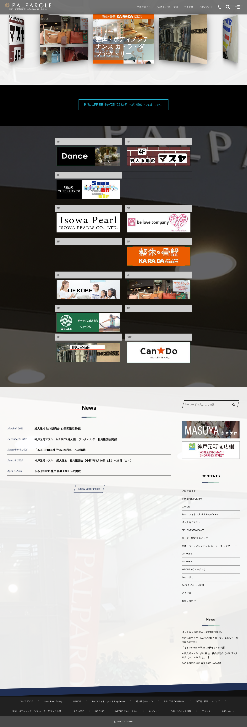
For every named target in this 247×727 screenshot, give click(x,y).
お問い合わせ (189, 601)
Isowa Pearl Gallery (192, 498)
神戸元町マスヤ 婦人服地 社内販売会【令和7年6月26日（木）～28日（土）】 (83, 464)
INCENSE (187, 561)
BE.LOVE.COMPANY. (193, 530)
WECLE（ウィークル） (194, 569)
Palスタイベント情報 (193, 585)
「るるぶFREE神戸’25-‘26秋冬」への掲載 (59, 453)
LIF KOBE (187, 553)
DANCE (186, 506)
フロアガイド (189, 491)
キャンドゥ (188, 577)
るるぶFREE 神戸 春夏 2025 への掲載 (57, 474)
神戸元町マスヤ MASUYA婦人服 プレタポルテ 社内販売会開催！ (76, 442)
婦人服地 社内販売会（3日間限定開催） (58, 432)
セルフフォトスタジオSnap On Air (200, 514)
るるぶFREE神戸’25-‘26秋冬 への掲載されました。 (123, 104)
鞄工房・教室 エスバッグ (195, 538)
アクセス (186, 593)
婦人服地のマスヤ (191, 522)
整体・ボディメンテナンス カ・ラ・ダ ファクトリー (209, 546)
